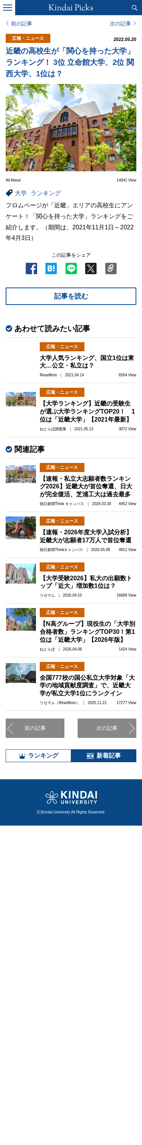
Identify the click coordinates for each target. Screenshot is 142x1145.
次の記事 (120, 23)
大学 (21, 193)
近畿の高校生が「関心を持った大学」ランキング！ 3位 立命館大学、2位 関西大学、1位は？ (70, 62)
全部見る (71, 1074)
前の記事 (21, 23)
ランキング (46, 193)
